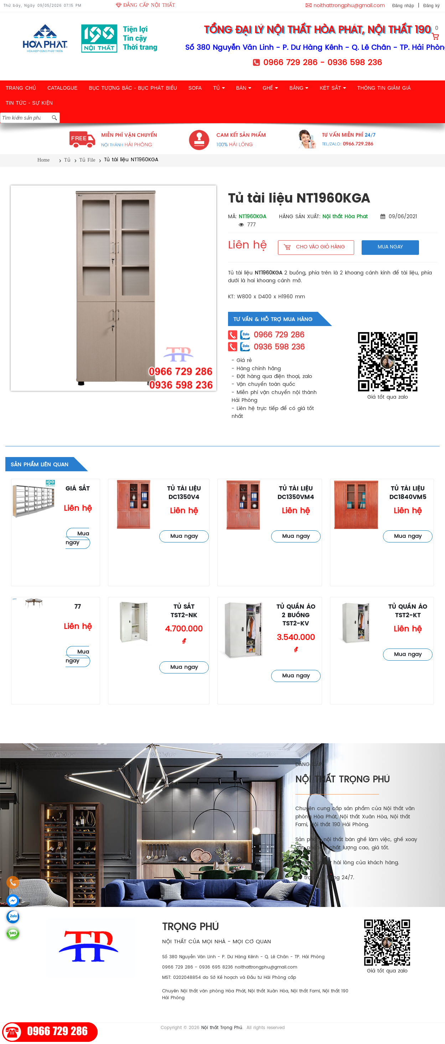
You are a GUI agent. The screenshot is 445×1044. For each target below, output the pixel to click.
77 (77, 607)
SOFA (195, 88)
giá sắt (78, 489)
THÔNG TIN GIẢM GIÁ (384, 88)
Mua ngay (77, 538)
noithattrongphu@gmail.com (349, 6)
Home (43, 160)
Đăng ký (431, 5)
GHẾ (270, 88)
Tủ (67, 160)
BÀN (244, 88)
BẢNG (298, 88)
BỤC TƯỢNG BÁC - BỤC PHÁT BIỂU (133, 88)
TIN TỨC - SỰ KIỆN (29, 103)
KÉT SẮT (333, 88)
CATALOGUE (62, 88)
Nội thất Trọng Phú (221, 1027)
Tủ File (87, 160)
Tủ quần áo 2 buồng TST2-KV (295, 615)
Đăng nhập (403, 5)
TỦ (218, 88)
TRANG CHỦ (21, 88)
